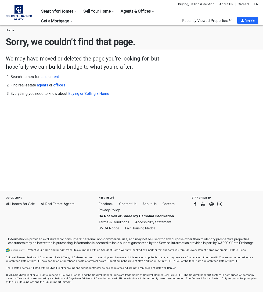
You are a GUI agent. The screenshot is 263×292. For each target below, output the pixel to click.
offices (59, 85)
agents (42, 85)
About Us (226, 4)
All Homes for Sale (20, 204)
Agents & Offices (137, 11)
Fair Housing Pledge (140, 228)
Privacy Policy (109, 210)
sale (43, 77)
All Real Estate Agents (58, 204)
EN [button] (256, 4)
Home (10, 30)
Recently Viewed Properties (206, 20)
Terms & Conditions (114, 222)
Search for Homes (58, 11)
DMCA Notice (109, 228)
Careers (243, 4)
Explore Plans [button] (237, 250)
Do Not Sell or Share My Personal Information (136, 216)
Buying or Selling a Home (88, 93)
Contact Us (128, 204)
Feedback (106, 204)
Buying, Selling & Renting (196, 4)
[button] (247, 20)
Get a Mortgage (56, 20)
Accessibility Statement (153, 222)
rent (56, 77)
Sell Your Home (98, 11)
